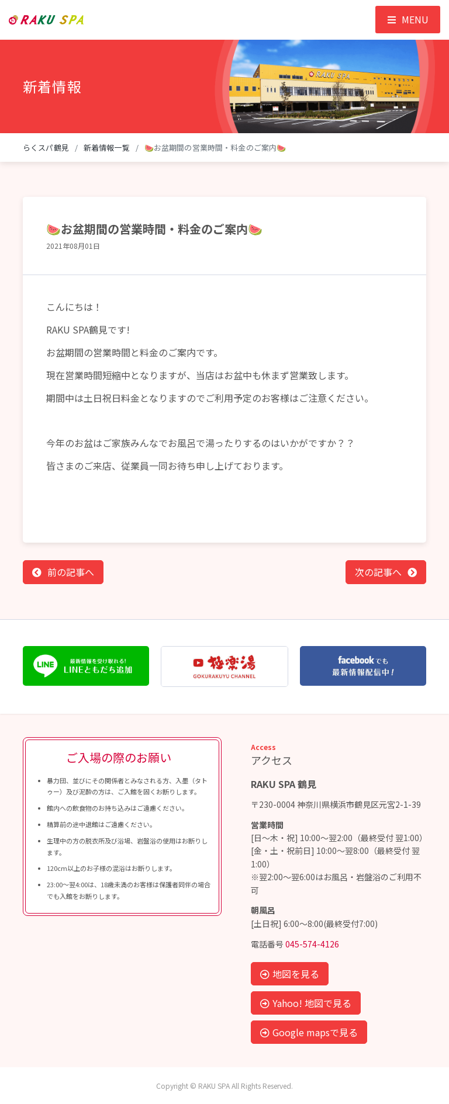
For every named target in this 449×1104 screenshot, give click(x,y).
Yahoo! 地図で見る (305, 1003)
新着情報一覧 (107, 147)
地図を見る (289, 974)
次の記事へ (378, 572)
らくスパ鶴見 (46, 147)
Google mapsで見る (309, 1032)
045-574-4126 (312, 944)
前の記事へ (70, 572)
